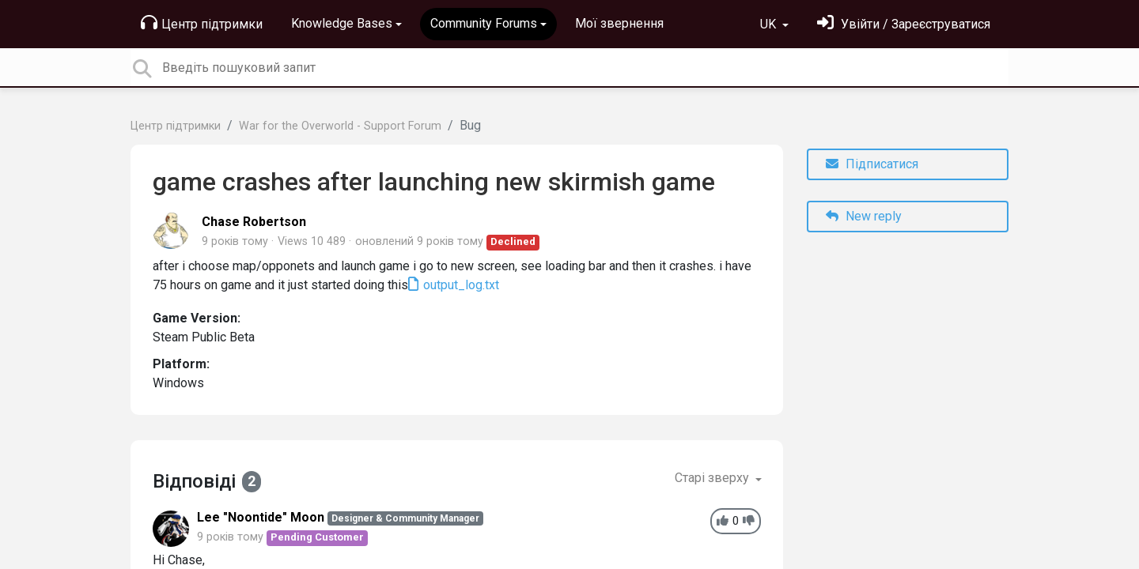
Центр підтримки (202, 23)
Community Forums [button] (483, 23)
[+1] (722, 521)
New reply (864, 216)
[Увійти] (904, 24)
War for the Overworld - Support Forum (340, 126)
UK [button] (769, 24)
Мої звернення (619, 23)
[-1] (749, 521)
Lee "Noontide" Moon (260, 517)
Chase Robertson (254, 221)
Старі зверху (713, 477)
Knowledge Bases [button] (341, 23)
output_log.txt (459, 284)
